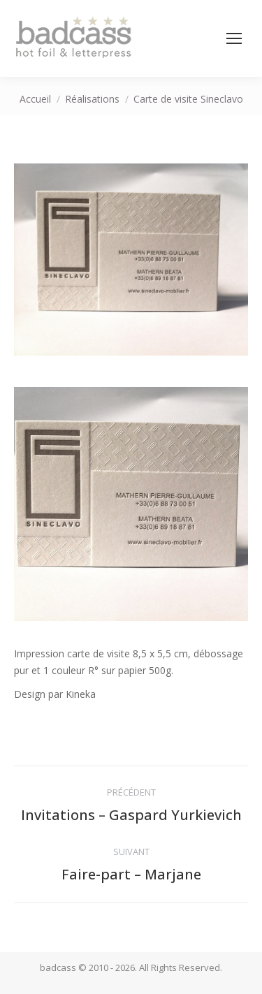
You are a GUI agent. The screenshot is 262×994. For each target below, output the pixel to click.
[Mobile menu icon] (234, 38)
